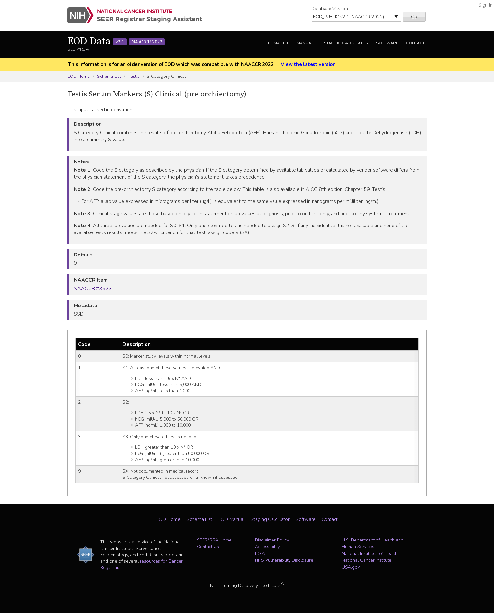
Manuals (306, 43)
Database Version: (330, 8)
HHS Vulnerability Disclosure (284, 560)
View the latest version (308, 64)
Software (387, 43)
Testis (134, 76)
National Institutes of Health (370, 553)
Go (414, 17)
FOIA (260, 553)
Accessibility (267, 546)
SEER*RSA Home (214, 540)
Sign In (485, 5)
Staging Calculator (346, 43)
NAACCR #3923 (93, 288)
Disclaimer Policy (272, 540)
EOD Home (78, 76)
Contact (415, 43)
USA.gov (351, 567)
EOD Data (116, 41)
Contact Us (208, 546)
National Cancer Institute (366, 560)
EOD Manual (231, 519)
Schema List (276, 43)
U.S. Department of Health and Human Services (373, 543)
